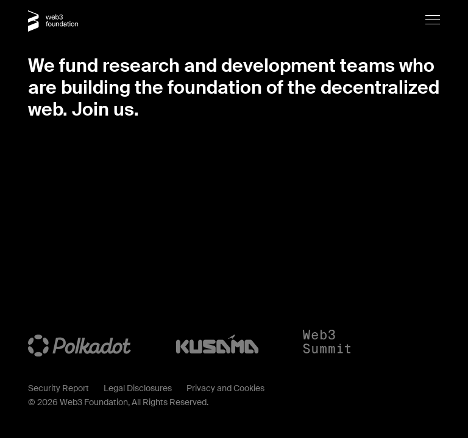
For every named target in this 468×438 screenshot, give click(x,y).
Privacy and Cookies (225, 388)
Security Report (58, 388)
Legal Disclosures (138, 388)
